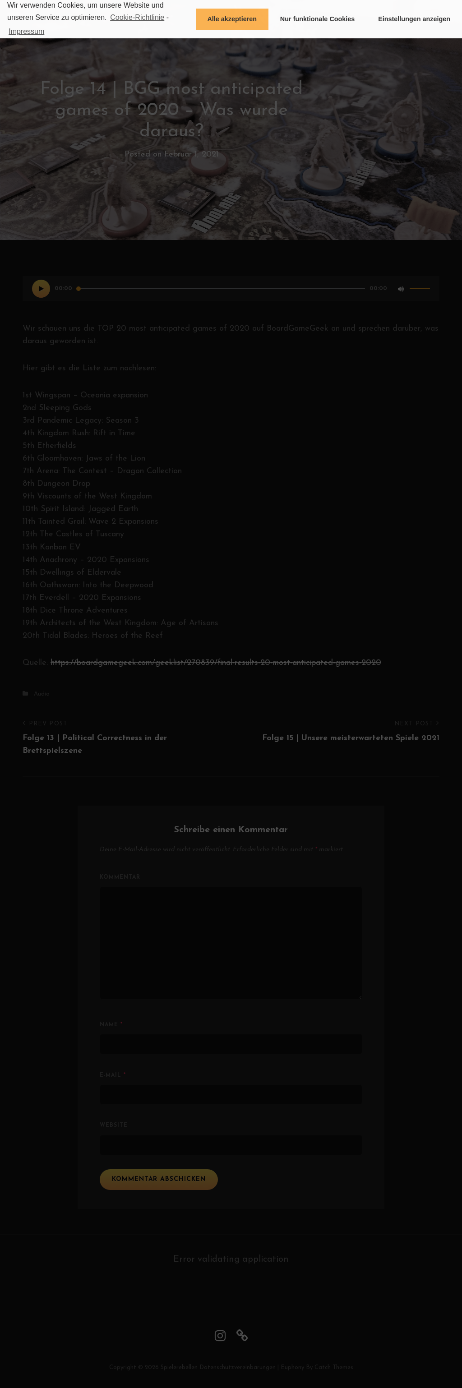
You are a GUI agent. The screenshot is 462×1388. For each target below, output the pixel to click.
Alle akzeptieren (232, 19)
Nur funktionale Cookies (317, 19)
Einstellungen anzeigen (414, 19)
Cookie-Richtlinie (137, 17)
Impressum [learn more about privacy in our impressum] (26, 31)
